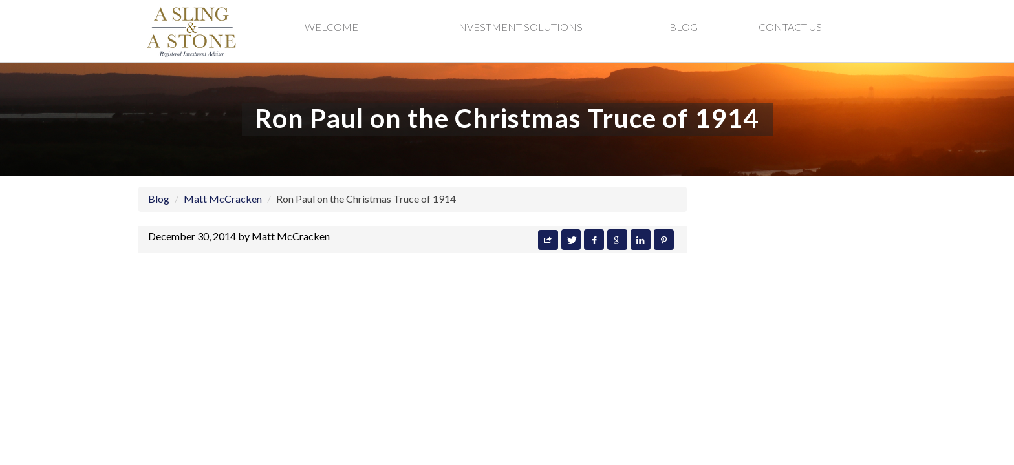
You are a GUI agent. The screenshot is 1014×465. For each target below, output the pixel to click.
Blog (683, 27)
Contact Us (790, 27)
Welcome (331, 27)
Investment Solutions (519, 27)
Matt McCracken (223, 198)
